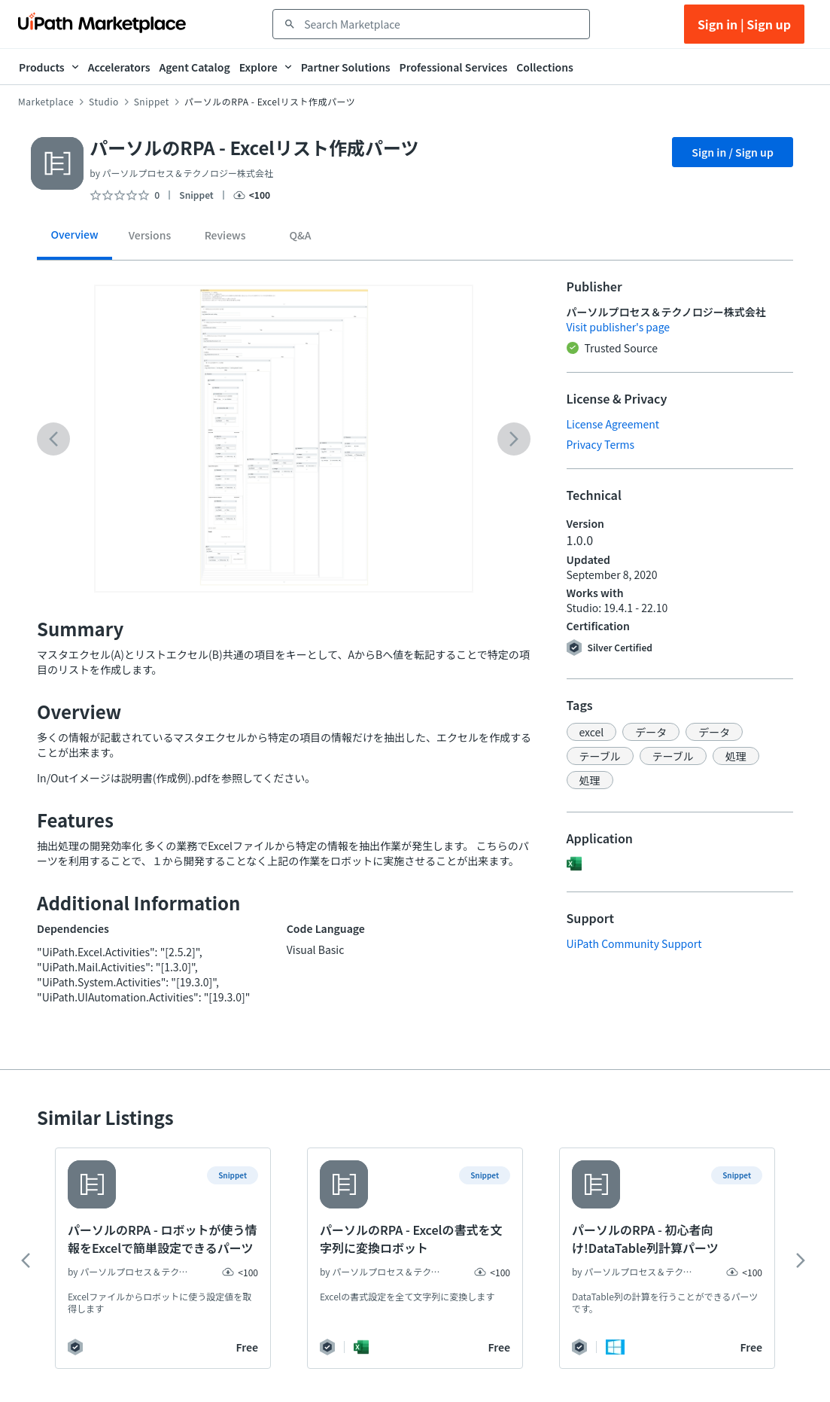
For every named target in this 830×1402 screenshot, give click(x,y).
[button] (592, 732)
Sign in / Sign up (733, 152)
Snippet (151, 102)
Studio (104, 102)
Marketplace (46, 102)
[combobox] (441, 24)
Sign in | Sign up (744, 24)
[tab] (74, 240)
